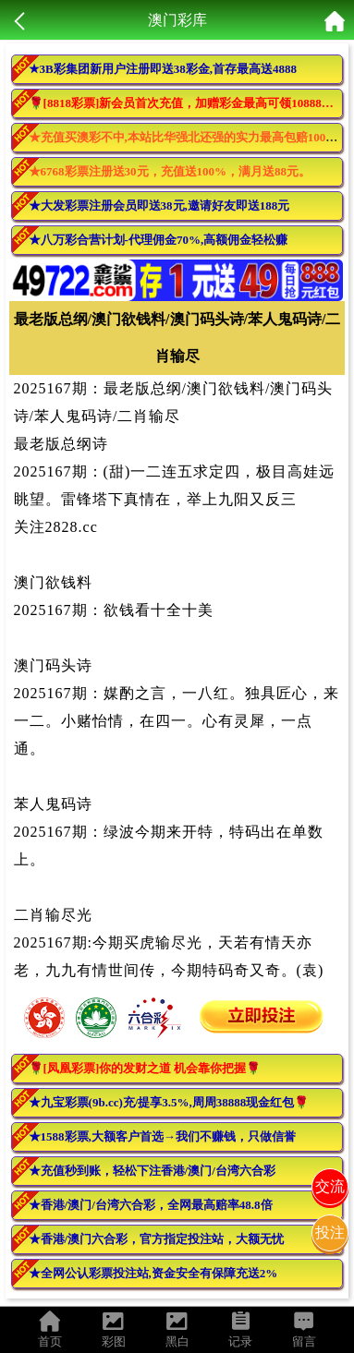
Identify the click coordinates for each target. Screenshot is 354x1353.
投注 (330, 1232)
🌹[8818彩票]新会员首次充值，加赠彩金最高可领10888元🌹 (186, 103)
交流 (330, 1186)
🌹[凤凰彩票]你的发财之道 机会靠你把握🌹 (145, 1068)
